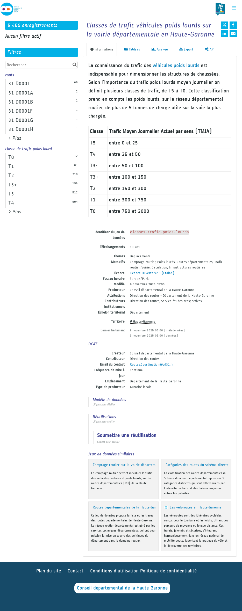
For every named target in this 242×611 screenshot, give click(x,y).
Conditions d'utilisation (115, 571)
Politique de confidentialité (168, 571)
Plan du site (48, 571)
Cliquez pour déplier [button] (104, 404)
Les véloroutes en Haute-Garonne (195, 507)
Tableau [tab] (132, 49)
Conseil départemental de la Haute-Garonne (122, 588)
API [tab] (209, 49)
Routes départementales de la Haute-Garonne (128, 507)
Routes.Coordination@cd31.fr (151, 364)
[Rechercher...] (41, 65)
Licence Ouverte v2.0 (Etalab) (152, 273)
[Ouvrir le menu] (234, 8)
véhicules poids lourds (176, 65)
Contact (75, 571)
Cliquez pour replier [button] (104, 421)
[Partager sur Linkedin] (224, 33)
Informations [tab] (101, 49)
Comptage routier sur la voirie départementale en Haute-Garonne (143, 465)
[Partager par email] (233, 33)
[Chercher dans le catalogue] (74, 65)
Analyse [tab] (160, 49)
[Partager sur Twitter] (224, 25)
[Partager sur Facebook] (233, 25)
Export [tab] (186, 49)
